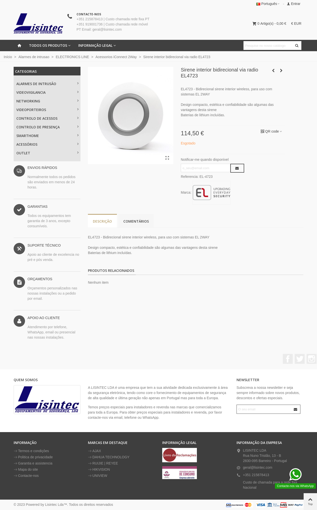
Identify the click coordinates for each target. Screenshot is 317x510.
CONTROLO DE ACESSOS (36, 118)
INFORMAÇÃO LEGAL (95, 45)
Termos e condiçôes (31, 451)
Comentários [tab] (136, 221)
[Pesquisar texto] (268, 45)
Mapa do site (26, 469)
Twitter (300, 359)
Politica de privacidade (33, 457)
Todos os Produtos (48, 45)
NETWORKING (28, 101)
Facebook (288, 359)
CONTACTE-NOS (89, 14)
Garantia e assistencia (33, 463)
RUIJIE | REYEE (103, 463)
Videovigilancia (31, 92)
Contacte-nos (26, 475)
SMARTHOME (27, 135)
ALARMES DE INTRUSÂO (36, 83)
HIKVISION (99, 469)
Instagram (312, 359)
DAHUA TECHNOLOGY (109, 457)
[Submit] (295, 409)
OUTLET (23, 153)
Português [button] (268, 4)
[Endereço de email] (264, 409)
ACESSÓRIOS (26, 144)
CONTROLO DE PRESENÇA (38, 127)
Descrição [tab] (102, 221)
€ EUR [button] (296, 23)
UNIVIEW (97, 475)
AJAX (94, 451)
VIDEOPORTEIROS (31, 109)
